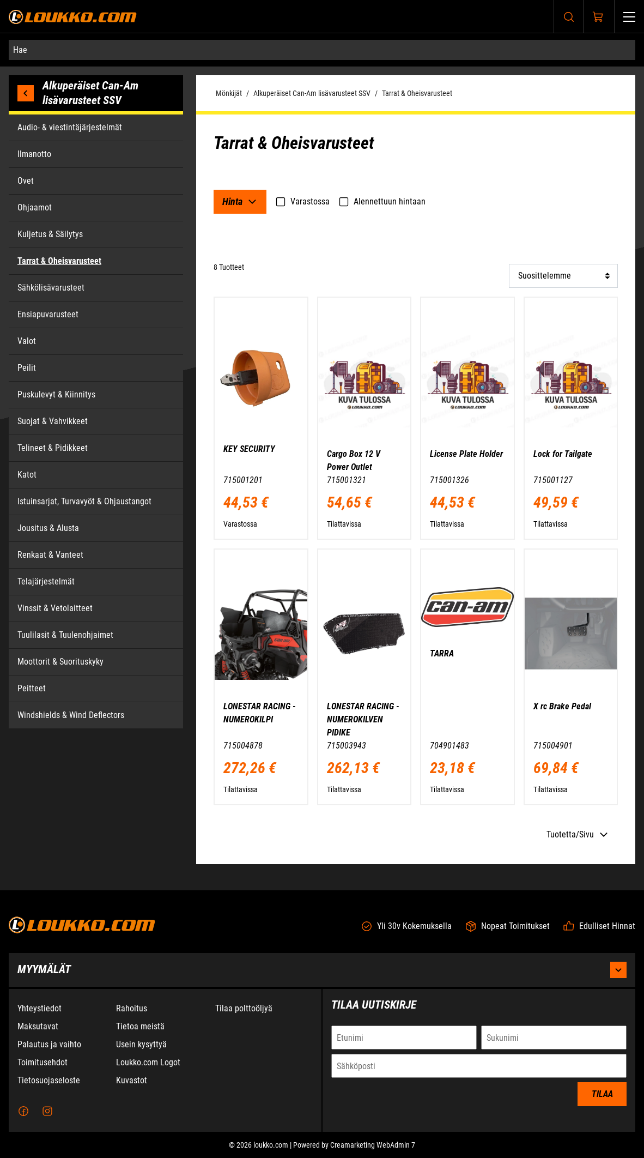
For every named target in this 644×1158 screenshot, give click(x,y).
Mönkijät (229, 93)
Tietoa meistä (140, 1029)
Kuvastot (131, 1083)
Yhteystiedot (39, 1011)
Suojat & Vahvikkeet (52, 421)
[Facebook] (23, 1114)
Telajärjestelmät (46, 581)
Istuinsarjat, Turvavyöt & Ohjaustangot (84, 501)
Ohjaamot (34, 207)
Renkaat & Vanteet (50, 555)
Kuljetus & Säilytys (50, 234)
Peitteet (31, 688)
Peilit (26, 368)
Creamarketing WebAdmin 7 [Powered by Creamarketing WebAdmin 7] (372, 1147)
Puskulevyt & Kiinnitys (56, 394)
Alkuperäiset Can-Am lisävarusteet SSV (311, 93)
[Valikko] (629, 16)
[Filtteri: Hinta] (240, 202)
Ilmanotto (34, 154)
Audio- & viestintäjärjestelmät (69, 127)
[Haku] (569, 16)
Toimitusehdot (42, 1065)
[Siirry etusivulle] (73, 16)
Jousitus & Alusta (48, 528)
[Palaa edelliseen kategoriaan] (29, 93)
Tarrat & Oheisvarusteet (417, 93)
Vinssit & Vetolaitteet (55, 608)
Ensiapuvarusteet (47, 314)
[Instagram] (47, 1114)
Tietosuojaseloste (48, 1083)
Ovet (25, 181)
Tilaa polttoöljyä (243, 1011)
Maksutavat (37, 1029)
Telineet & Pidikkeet (52, 448)
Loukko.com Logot (148, 1065)
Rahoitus (131, 1011)
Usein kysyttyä (141, 1047)
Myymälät (322, 972)
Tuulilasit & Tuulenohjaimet (65, 635)
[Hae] (322, 50)
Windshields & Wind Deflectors (70, 715)
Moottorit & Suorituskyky (60, 661)
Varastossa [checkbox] (302, 201)
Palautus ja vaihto (49, 1047)
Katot (27, 474)
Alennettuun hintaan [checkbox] (382, 201)
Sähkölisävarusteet (50, 287)
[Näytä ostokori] (598, 17)
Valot (26, 341)
